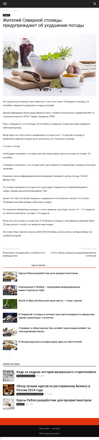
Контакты (56, 428)
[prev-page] (4, 355)
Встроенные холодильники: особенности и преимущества (24, 254)
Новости (15, 10)
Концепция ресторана (25, 376)
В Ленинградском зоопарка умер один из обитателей (50, 341)
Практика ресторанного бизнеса (29, 394)
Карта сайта (44, 428)
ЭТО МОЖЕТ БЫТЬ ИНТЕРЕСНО (16, 265)
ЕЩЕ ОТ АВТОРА (38, 265)
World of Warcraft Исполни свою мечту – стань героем (50, 300)
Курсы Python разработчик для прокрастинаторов (48, 273)
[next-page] (9, 355)
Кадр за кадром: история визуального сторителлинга (56, 372)
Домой (6, 10)
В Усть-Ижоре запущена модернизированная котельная (73, 254)
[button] (4, 4)
